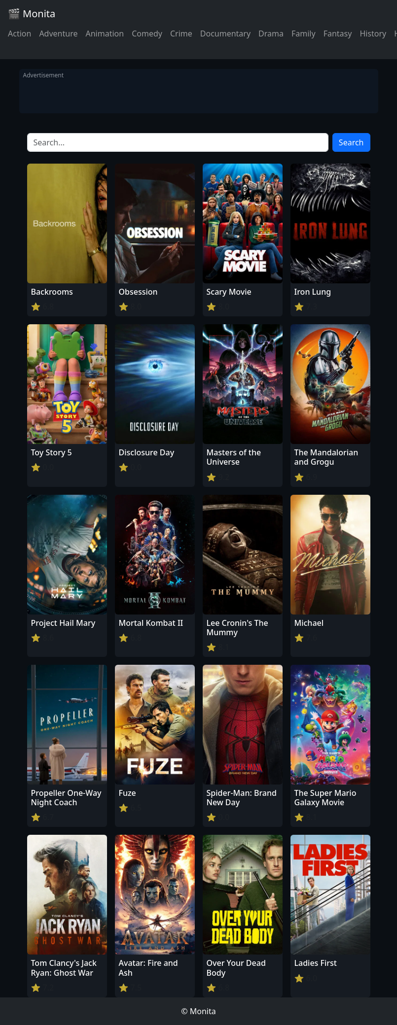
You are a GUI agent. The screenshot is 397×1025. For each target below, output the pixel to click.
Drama (271, 33)
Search (351, 142)
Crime (181, 33)
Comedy (147, 33)
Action (19, 33)
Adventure (58, 33)
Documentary (225, 33)
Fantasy (338, 33)
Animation (104, 33)
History (373, 33)
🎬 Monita (31, 13)
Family (303, 33)
